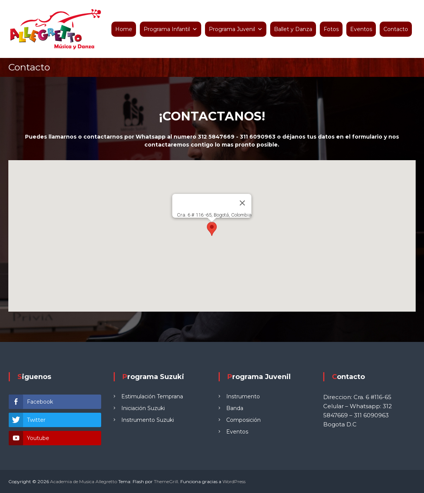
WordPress (234, 481)
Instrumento (243, 396)
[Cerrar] (242, 203)
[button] (212, 229)
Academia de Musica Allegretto (83, 481)
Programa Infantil (167, 29)
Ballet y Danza (293, 29)
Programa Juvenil (232, 29)
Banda (234, 408)
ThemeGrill (166, 481)
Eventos (361, 29)
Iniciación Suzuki (143, 408)
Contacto (395, 29)
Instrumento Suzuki (147, 420)
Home (123, 29)
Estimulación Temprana (152, 396)
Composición (243, 420)
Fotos (331, 29)
